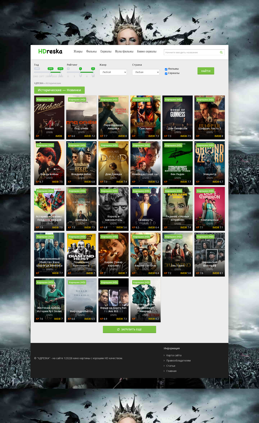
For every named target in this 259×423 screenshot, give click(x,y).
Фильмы (91, 51)
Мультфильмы (124, 51)
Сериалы (106, 51)
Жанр (102, 64)
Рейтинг (72, 64)
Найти (205, 71)
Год (36, 64)
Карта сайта (173, 355)
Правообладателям (178, 360)
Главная (171, 371)
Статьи (170, 365)
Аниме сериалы (146, 51)
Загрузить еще (129, 329)
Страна (137, 64)
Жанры (78, 51)
